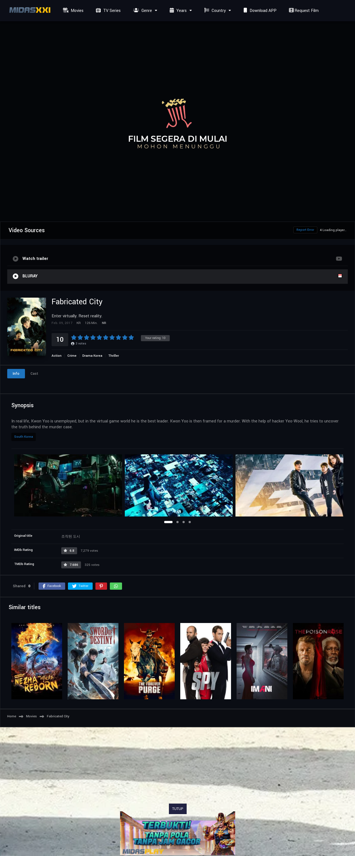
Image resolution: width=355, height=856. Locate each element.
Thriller (113, 356)
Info (16, 373)
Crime (72, 356)
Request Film (303, 11)
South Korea (23, 436)
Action (57, 356)
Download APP (259, 11)
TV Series (108, 11)
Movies (72, 11)
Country (214, 11)
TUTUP (177, 808)
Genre (142, 11)
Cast (34, 373)
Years (177, 11)
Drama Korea (92, 356)
